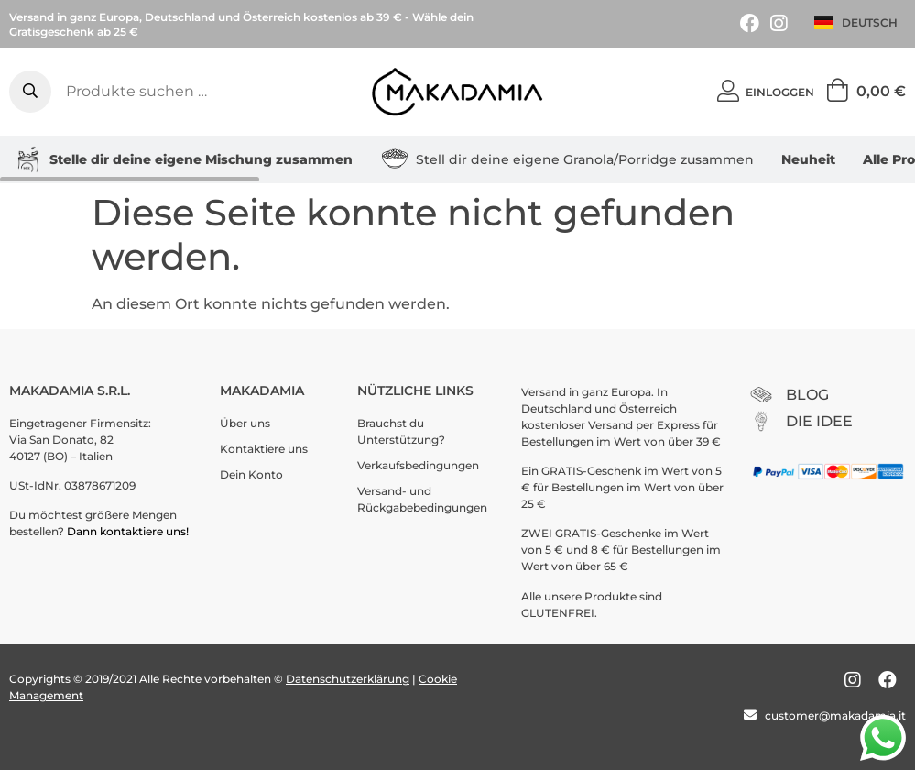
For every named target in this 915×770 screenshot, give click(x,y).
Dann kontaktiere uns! (129, 531)
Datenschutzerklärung (347, 679)
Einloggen (780, 92)
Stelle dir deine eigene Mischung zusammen (183, 159)
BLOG (807, 394)
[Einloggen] (728, 92)
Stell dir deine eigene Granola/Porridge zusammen (567, 159)
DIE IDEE (819, 421)
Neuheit (808, 159)
